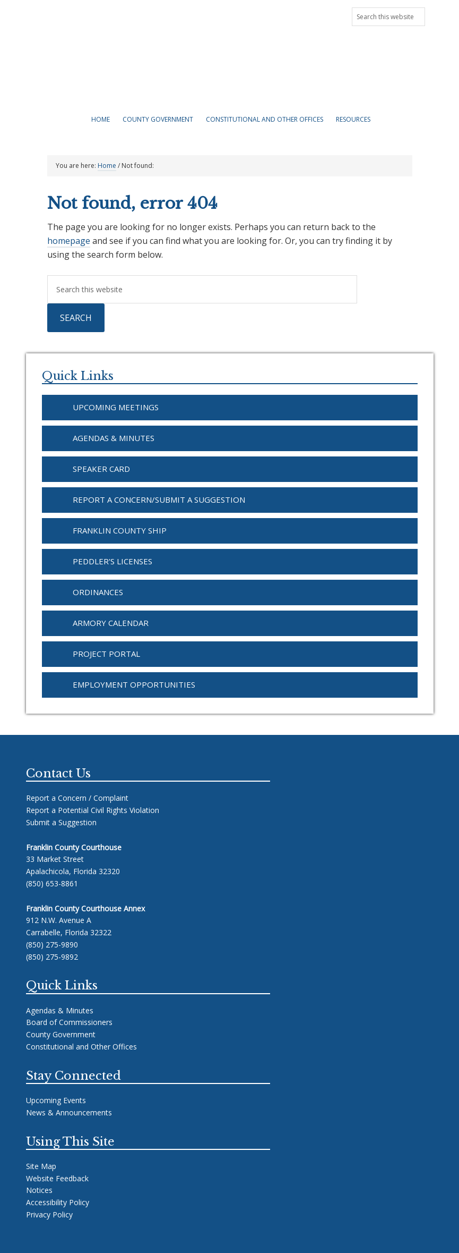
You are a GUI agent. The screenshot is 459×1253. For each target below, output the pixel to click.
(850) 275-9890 (52, 944)
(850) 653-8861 (52, 883)
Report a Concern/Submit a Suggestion (159, 499)
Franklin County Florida (230, 74)
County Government (61, 1034)
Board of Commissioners (69, 1022)
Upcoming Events (56, 1100)
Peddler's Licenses (112, 561)
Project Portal (106, 653)
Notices (39, 1190)
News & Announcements (94, 15)
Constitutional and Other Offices (81, 1047)
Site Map (41, 1166)
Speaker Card (101, 468)
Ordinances (98, 592)
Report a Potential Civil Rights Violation (92, 810)
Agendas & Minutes (113, 438)
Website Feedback (57, 1178)
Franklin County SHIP (120, 530)
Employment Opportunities (134, 684)
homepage (68, 241)
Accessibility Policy (57, 1202)
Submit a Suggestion (61, 822)
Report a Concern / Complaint (77, 798)
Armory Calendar (111, 622)
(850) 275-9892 (52, 957)
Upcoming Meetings (180, 15)
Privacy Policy (49, 1214)
